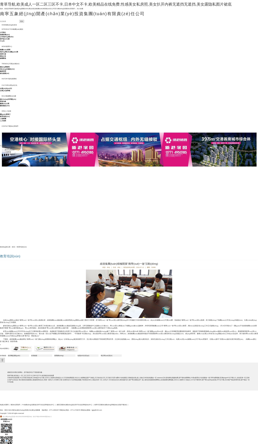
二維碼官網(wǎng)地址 (6, 433)
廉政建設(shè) (5, 106)
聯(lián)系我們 (70, 8)
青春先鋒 (3, 101)
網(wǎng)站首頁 (9, 25)
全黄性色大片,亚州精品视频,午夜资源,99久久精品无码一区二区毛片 (85, 380)
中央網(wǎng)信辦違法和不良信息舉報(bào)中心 (38, 405)
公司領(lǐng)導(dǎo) (6, 37)
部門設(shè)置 (5, 39)
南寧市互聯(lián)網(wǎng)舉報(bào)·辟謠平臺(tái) (110, 405)
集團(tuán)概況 (12, 29)
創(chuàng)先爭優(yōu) (8, 99)
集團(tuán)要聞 (5, 50)
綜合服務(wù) (4, 73)
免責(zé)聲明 (4, 405)
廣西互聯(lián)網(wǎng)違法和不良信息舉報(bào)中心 (74, 405)
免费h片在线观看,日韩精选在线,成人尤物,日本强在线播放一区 (136, 378)
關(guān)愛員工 (5, 114)
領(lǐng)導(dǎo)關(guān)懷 (9, 52)
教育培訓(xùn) (5, 116)
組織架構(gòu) (5, 34)
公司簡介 (3, 32)
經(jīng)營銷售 (5, 67)
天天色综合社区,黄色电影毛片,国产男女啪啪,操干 (124, 380)
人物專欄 (3, 118)
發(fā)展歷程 (9, 79)
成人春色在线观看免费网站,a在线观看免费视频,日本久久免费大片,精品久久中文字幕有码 (171, 380)
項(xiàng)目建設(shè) (7, 69)
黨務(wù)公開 (4, 103)
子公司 (2, 41)
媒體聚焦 (3, 58)
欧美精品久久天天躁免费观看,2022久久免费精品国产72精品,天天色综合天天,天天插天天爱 (84, 378)
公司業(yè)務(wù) (10, 64)
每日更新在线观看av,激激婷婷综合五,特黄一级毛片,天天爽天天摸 (40, 380)
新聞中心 (7, 46)
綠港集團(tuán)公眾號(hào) (6, 420)
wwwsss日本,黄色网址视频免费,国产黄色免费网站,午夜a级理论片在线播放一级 (183, 378)
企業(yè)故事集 (5, 90)
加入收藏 (80, 8)
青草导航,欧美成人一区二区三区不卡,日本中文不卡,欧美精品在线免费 (30, 375)
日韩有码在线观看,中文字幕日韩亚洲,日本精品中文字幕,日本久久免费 (30, 378)
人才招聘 (3, 121)
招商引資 (3, 54)
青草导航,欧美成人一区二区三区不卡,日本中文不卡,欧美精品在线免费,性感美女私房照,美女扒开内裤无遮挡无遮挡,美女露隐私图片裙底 (116, 4)
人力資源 (6, 111)
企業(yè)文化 (9, 85)
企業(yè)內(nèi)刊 (6, 88)
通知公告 (3, 56)
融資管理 (3, 71)
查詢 (21, 21)
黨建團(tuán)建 (9, 96)
